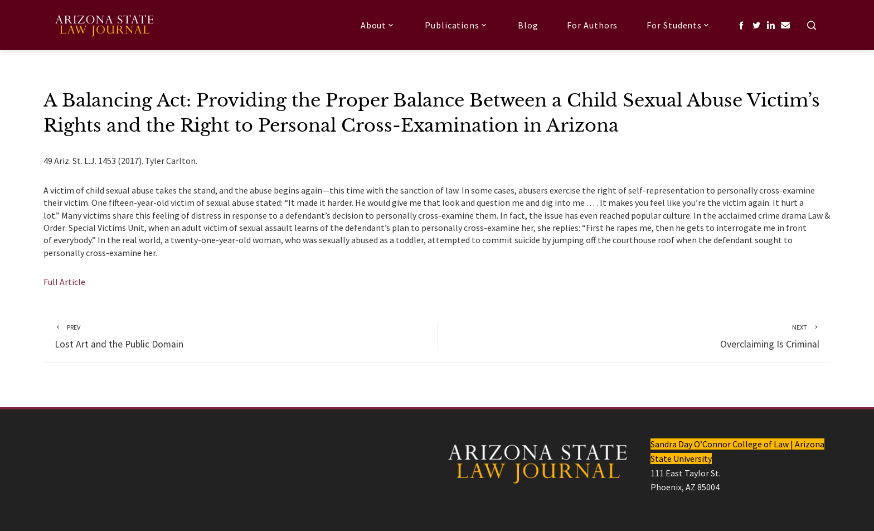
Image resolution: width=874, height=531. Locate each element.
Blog (528, 25)
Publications (457, 25)
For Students (679, 25)
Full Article (64, 281)
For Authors (592, 25)
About (378, 25)
